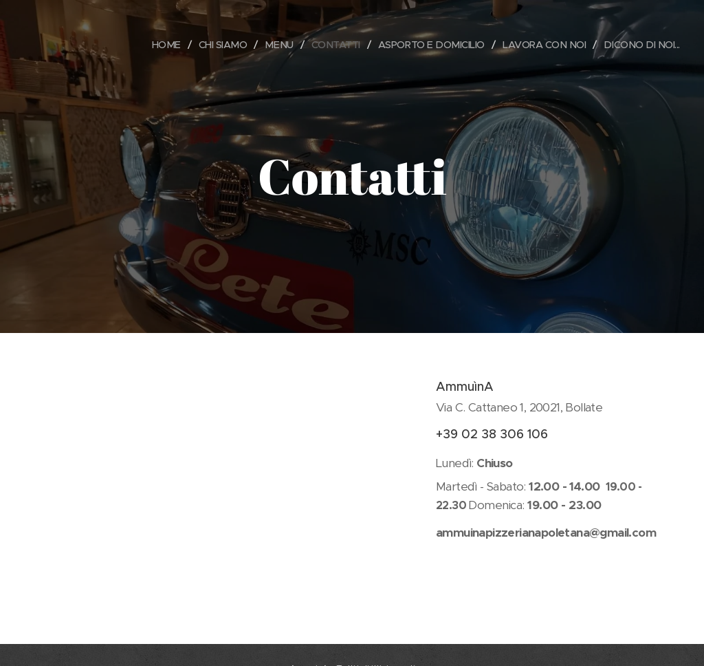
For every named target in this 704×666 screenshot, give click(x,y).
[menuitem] (146, 45)
